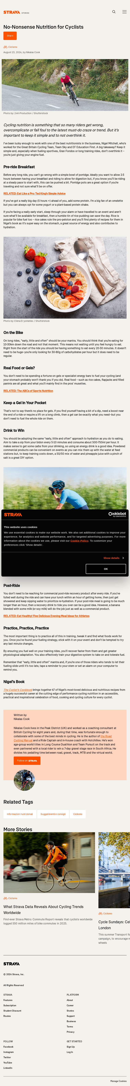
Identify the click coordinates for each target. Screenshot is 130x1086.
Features (7, 1000)
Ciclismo (77, 814)
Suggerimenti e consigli (53, 814)
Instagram (8, 1052)
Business (71, 1021)
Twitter (7, 1057)
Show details (112, 557)
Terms (70, 1026)
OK (106, 568)
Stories (70, 1010)
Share (10, 35)
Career (70, 1005)
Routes (7, 1016)
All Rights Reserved (13, 985)
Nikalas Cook (33, 52)
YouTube (7, 1062)
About (70, 1000)
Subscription (9, 1005)
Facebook (8, 1046)
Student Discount (12, 1010)
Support (71, 1016)
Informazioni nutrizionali (20, 814)
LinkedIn (7, 1068)
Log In (70, 1052)
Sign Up (71, 1046)
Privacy (70, 1031)
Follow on (27, 760)
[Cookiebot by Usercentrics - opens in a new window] (111, 514)
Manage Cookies (118, 1081)
